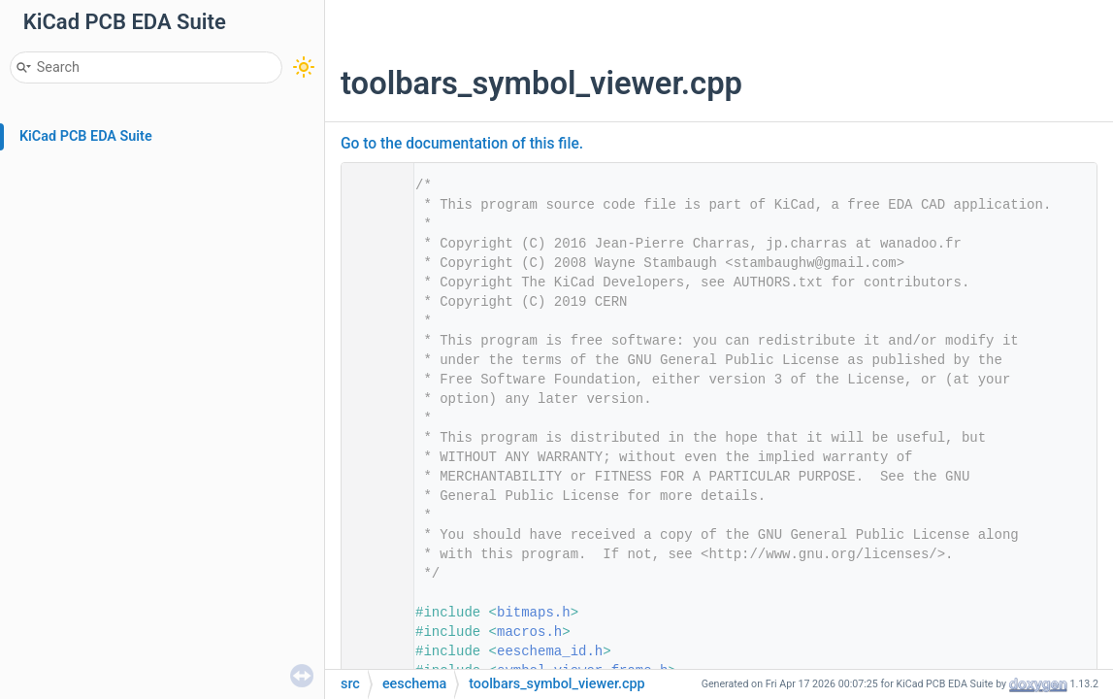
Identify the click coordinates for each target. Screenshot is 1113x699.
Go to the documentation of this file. (462, 143)
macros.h (529, 632)
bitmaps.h (534, 612)
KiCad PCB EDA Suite (85, 136)
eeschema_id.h (550, 651)
